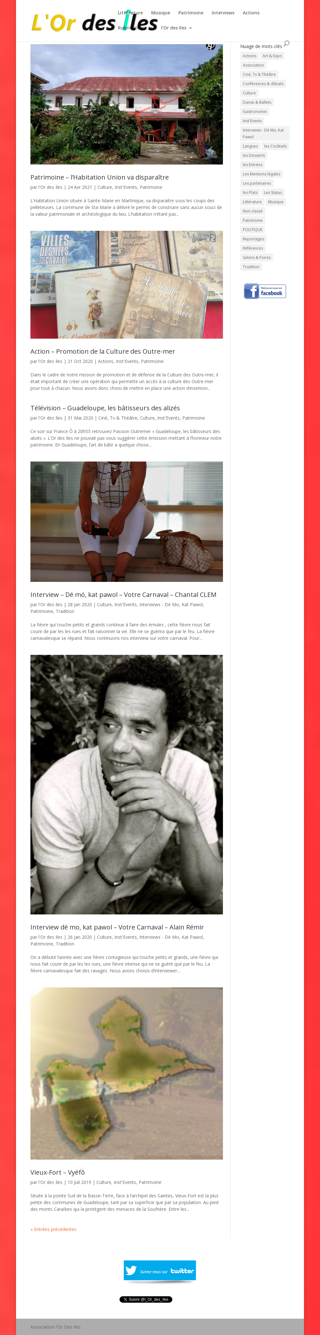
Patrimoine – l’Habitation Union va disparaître (99, 177)
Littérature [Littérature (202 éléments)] (252, 202)
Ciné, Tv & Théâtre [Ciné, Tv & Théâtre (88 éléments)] (259, 74)
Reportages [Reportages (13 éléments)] (253, 239)
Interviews (223, 13)
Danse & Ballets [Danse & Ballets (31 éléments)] (257, 102)
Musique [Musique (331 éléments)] (275, 202)
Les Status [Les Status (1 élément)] (273, 192)
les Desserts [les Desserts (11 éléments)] (254, 155)
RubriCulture (132, 28)
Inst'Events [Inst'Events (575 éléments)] (252, 121)
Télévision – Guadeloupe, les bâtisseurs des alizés (105, 408)
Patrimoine (190, 13)
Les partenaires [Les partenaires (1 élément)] (257, 183)
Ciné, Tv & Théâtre (117, 418)
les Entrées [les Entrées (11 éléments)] (252, 164)
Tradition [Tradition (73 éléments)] (251, 266)
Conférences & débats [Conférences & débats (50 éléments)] (263, 83)
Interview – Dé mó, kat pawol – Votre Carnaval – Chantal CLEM (123, 594)
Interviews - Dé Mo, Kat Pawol (171, 604)
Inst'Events (126, 187)
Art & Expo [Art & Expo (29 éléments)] (272, 56)
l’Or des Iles (173, 28)
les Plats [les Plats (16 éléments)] (250, 192)
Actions (251, 13)
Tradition (65, 611)
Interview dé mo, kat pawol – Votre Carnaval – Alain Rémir (117, 927)
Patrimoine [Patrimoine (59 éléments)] (253, 220)
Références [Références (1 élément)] (253, 248)
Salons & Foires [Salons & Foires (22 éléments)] (257, 257)
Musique (160, 13)
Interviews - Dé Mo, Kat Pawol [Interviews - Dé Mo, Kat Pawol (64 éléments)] (263, 133)
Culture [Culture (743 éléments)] (249, 93)
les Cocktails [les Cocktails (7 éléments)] (275, 146)
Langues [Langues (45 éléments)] (250, 146)
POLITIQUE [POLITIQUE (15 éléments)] (252, 229)
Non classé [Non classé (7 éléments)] (253, 211)
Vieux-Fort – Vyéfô (57, 1172)
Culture (104, 187)
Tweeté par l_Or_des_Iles (145, 1308)
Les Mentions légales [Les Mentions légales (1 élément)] (261, 174)
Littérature (130, 13)
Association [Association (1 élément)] (253, 65)
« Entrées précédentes (53, 1229)
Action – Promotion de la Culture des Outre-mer (102, 351)
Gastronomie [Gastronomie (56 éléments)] (255, 111)
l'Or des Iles (50, 187)
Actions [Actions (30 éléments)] (249, 56)
